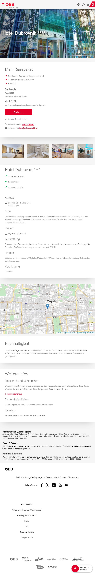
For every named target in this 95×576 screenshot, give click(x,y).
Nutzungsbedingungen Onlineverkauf (26, 510)
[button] (47, 306)
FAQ (26, 526)
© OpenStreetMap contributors (84, 333)
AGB (18, 477)
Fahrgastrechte (27, 537)
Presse (26, 521)
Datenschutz (51, 477)
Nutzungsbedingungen (33, 477)
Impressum (74, 477)
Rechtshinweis (26, 504)
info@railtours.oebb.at (28, 128)
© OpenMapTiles (68, 333)
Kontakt (63, 477)
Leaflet (59, 333)
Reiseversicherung (13, 394)
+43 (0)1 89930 (28, 124)
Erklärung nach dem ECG (26, 515)
